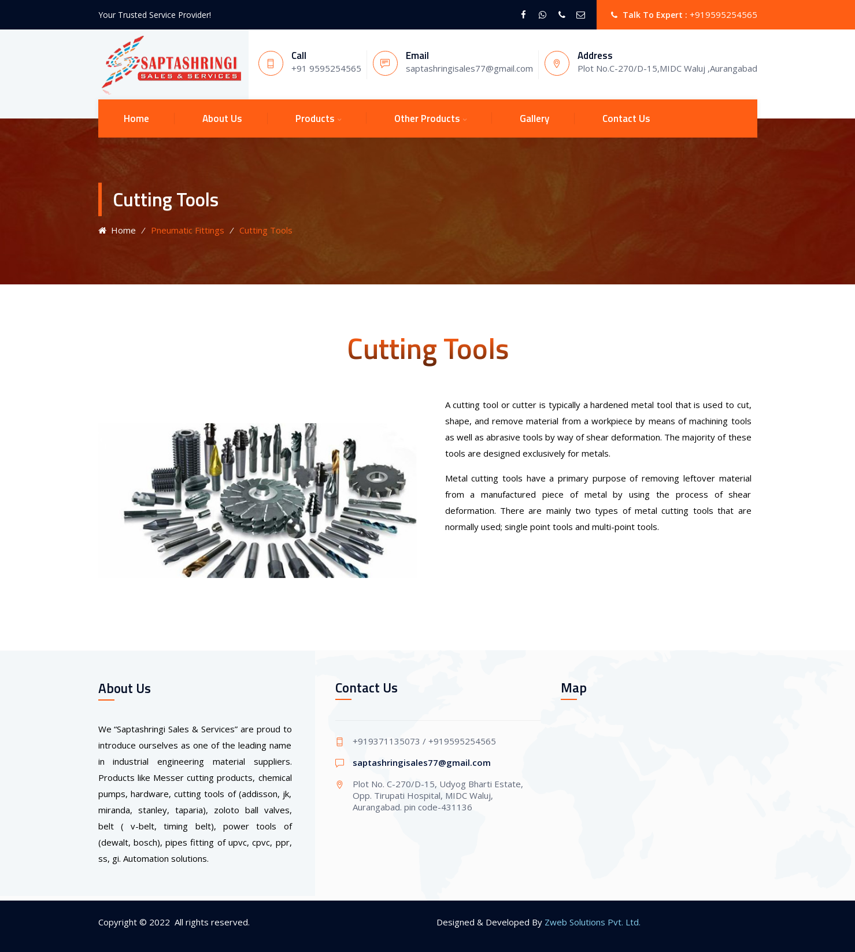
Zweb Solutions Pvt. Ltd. (593, 922)
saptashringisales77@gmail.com (422, 762)
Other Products (427, 118)
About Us (222, 118)
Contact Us (626, 118)
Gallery (534, 118)
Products (315, 118)
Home (136, 118)
